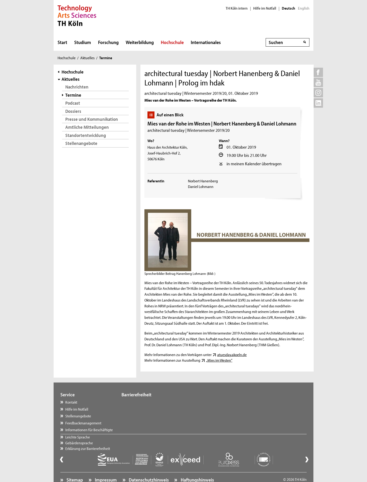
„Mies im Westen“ (219, 360)
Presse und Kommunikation (91, 119)
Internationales (206, 42)
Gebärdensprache (140, 409)
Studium (82, 42)
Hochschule (172, 42)
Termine (73, 95)
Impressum (105, 467)
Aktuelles (87, 57)
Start (62, 42)
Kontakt (71, 402)
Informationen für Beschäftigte (89, 429)
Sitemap (74, 467)
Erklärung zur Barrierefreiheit (148, 415)
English (303, 8)
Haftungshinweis (197, 467)
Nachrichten (76, 87)
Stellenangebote (81, 143)
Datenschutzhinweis (148, 467)
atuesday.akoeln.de (232, 354)
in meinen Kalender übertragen (254, 163)
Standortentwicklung (85, 135)
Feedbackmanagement (83, 422)
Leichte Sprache (138, 402)
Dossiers (73, 111)
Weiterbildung (140, 42)
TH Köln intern (237, 8)
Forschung (108, 42)
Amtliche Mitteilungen (87, 127)
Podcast (72, 103)
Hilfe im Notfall (264, 8)
